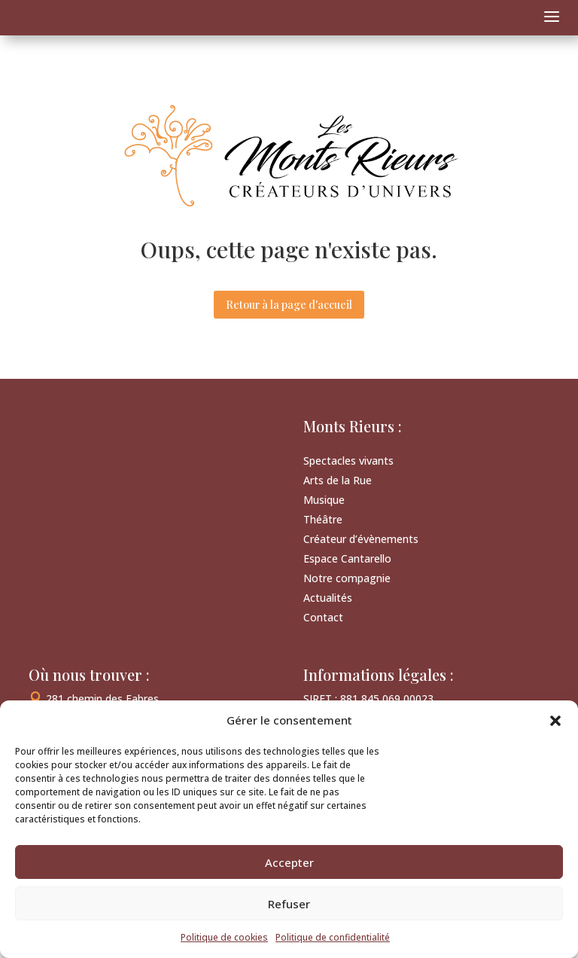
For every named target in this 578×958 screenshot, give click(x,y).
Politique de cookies (224, 937)
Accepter (289, 862)
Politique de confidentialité (332, 937)
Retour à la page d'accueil (289, 304)
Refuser (289, 903)
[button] (555, 720)
